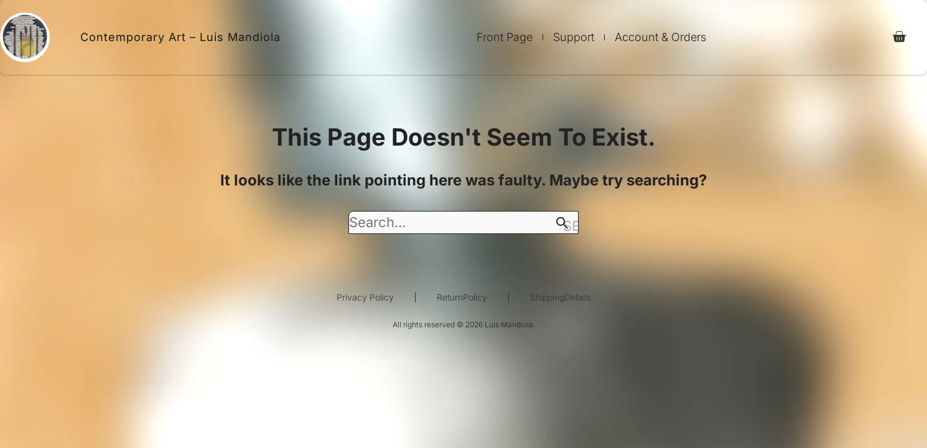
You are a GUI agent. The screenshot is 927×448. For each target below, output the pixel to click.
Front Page (505, 37)
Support (573, 37)
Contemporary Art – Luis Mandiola (180, 37)
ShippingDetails (560, 297)
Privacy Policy (365, 297)
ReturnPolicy (462, 297)
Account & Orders (660, 37)
